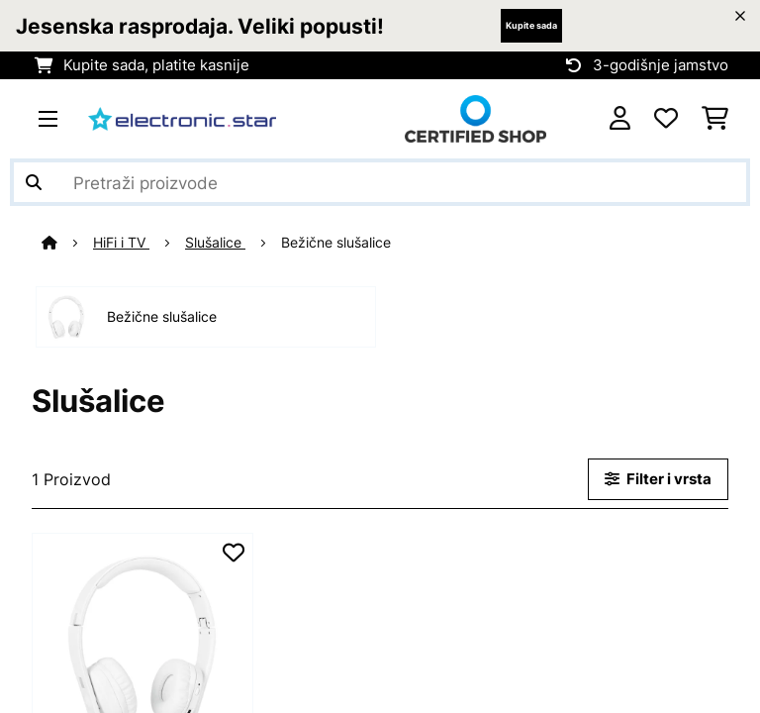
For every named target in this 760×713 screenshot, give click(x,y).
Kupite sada (531, 25)
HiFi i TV (121, 243)
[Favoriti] (666, 119)
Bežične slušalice (338, 243)
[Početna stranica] (67, 243)
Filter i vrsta (658, 479)
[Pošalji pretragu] (34, 182)
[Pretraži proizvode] (380, 182)
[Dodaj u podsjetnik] (233, 552)
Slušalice (215, 243)
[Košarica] (715, 119)
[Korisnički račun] (620, 119)
